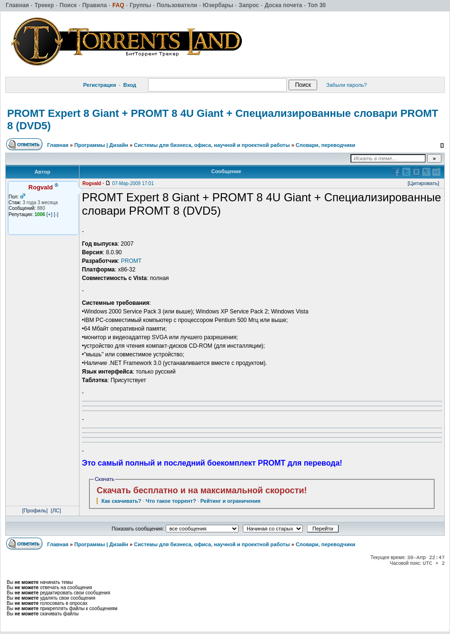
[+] (50, 214)
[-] (56, 214)
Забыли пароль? (346, 85)
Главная (58, 145)
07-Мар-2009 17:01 (133, 183)
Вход (129, 85)
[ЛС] (56, 510)
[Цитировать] (423, 183)
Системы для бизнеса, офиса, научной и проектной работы (212, 145)
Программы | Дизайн (101, 145)
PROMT (131, 261)
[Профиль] (35, 510)
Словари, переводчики (325, 145)
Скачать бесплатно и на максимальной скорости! (202, 490)
